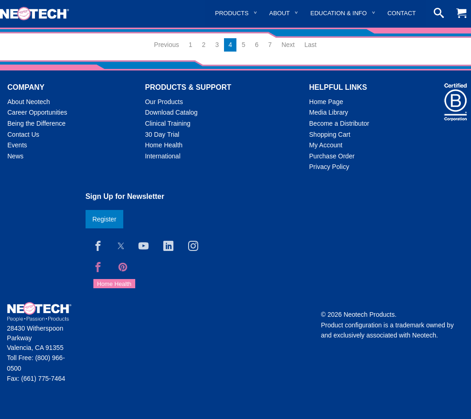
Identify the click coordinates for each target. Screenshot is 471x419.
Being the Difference (36, 123)
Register (104, 219)
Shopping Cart (329, 134)
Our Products (164, 101)
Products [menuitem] (232, 13)
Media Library (328, 112)
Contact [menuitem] (401, 13)
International (162, 156)
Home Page (326, 101)
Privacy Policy (329, 166)
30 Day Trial (162, 134)
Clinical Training (167, 123)
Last (310, 44)
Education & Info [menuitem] (338, 13)
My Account (325, 145)
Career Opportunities (37, 112)
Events (17, 145)
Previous (166, 44)
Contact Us (23, 134)
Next (288, 44)
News (15, 156)
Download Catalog (171, 112)
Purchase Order (332, 156)
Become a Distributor (339, 123)
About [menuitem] (279, 13)
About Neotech (28, 101)
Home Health (164, 145)
